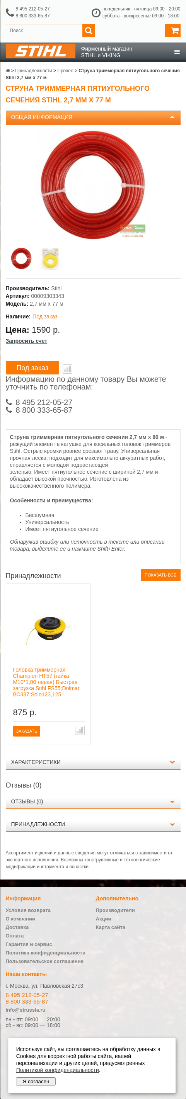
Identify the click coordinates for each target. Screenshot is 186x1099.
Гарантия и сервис (29, 944)
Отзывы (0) (27, 801)
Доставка (17, 927)
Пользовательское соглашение (45, 961)
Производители (115, 910)
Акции (103, 919)
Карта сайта (111, 927)
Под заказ (33, 368)
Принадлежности (38, 824)
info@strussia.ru (26, 1010)
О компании (20, 919)
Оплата (15, 936)
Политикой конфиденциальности (57, 1070)
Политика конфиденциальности (45, 953)
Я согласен (36, 1081)
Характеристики (36, 762)
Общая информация (42, 117)
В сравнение (67, 369)
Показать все (160, 575)
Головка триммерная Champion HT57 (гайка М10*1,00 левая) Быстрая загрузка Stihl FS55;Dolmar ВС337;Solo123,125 (46, 682)
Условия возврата (28, 910)
